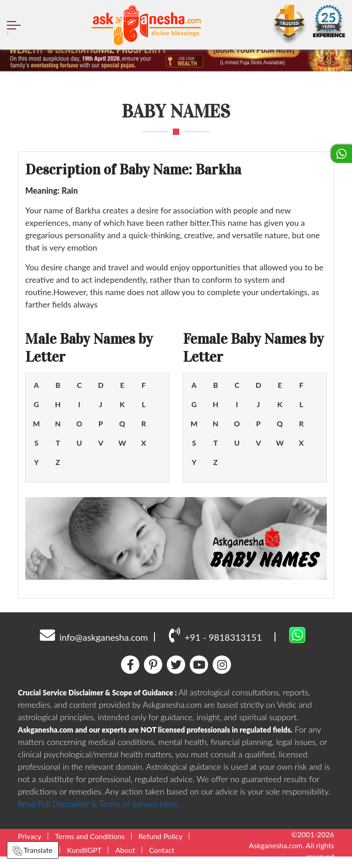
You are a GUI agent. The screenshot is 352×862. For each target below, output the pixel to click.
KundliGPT (84, 849)
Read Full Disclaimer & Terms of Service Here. (98, 804)
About (125, 849)
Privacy (29, 836)
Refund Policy (160, 836)
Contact (161, 849)
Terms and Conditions (90, 836)
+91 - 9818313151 (215, 635)
